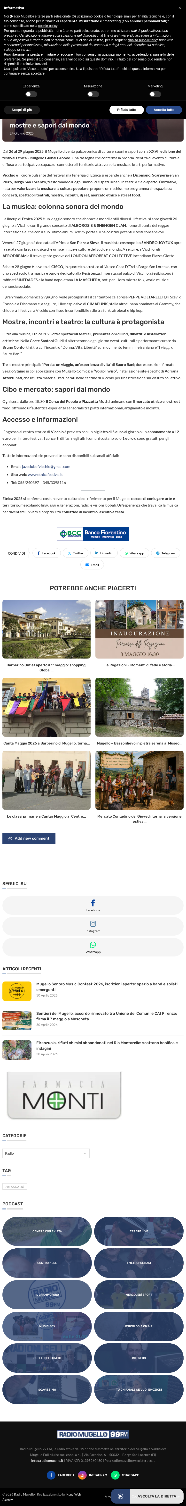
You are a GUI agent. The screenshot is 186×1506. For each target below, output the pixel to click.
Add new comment (28, 838)
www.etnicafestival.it (45, 474)
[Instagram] (92, 1475)
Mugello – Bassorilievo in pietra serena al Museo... (139, 743)
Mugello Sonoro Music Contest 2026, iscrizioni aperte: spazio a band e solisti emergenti (107, 987)
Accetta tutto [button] (164, 110)
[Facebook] (60, 1475)
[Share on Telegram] (165, 553)
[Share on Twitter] (75, 553)
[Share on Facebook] (46, 553)
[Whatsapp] (125, 1475)
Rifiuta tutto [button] (126, 110)
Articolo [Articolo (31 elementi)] (15, 1186)
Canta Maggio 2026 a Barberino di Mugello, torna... (46, 743)
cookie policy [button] (47, 26)
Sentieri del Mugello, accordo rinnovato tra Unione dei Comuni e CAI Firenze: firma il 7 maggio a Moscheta (106, 1016)
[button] (180, 8)
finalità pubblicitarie (142, 40)
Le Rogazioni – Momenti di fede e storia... (139, 665)
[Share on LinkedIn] (104, 553)
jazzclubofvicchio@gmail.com (46, 466)
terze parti (73, 31)
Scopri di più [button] (22, 110)
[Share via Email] (92, 564)
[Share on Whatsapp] (134, 553)
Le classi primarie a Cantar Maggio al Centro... (46, 816)
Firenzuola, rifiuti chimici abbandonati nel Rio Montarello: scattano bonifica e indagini (107, 1045)
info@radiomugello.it (47, 1460)
